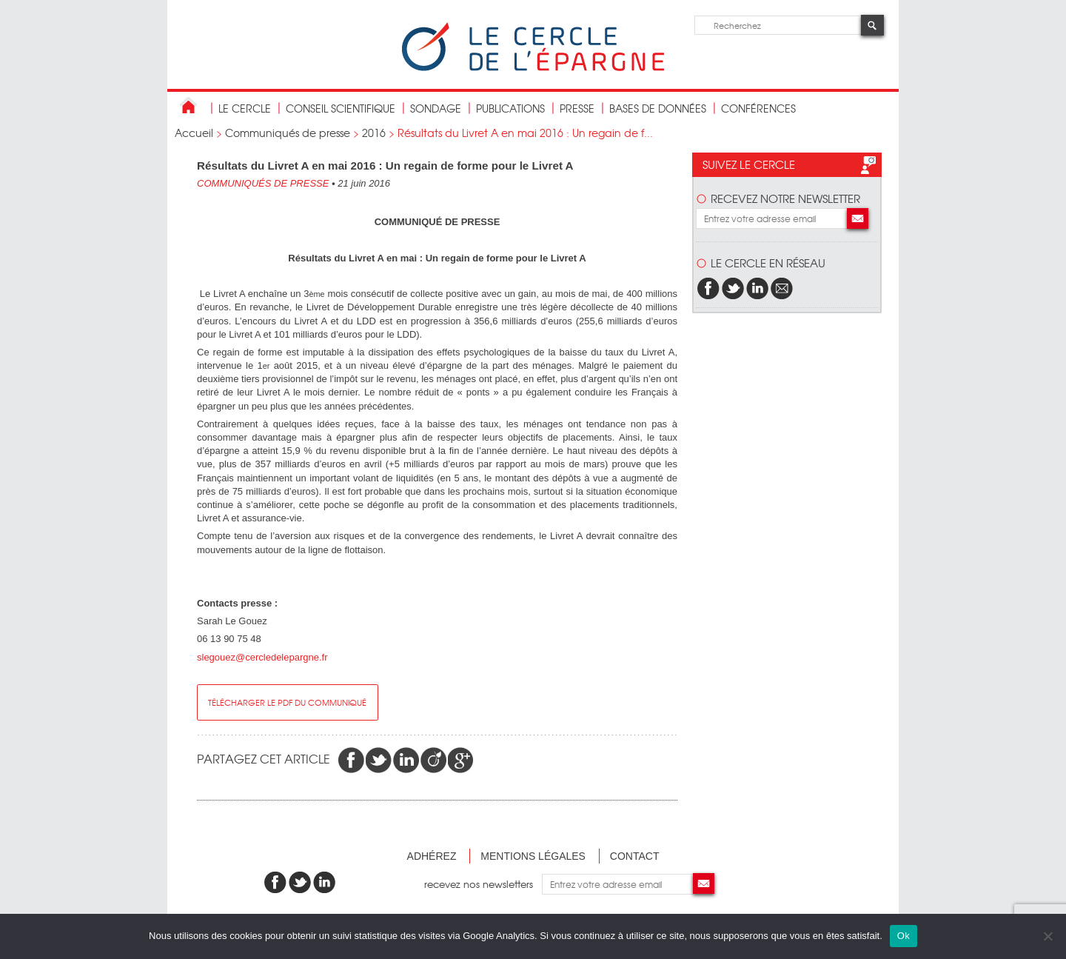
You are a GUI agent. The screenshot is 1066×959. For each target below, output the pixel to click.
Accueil (194, 132)
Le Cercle (244, 108)
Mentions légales (533, 856)
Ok (903, 935)
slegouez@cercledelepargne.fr (262, 657)
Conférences (758, 108)
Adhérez (432, 856)
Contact (635, 856)
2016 (374, 132)
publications (510, 108)
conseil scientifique (340, 108)
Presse (577, 108)
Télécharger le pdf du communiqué (287, 702)
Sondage (435, 108)
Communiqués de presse (287, 132)
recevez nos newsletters (483, 884)
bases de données (657, 108)
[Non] (1047, 936)
